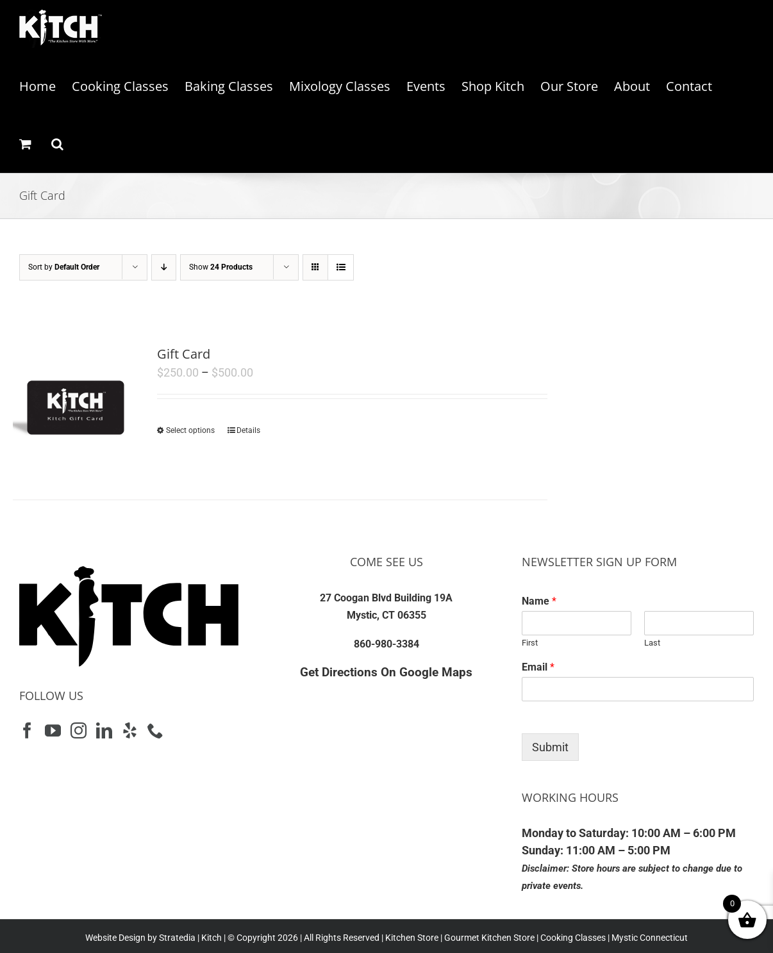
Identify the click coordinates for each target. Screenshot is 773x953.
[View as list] (340, 267)
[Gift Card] (74, 406)
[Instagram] (79, 730)
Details (248, 430)
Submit (550, 747)
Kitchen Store (410, 938)
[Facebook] (27, 730)
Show (221, 267)
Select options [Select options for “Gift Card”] (190, 430)
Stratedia (177, 938)
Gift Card (183, 353)
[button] (57, 144)
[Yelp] (130, 730)
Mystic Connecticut (649, 938)
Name (539, 601)
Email (538, 667)
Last (652, 643)
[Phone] (155, 730)
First (530, 643)
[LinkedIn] (104, 730)
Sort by (63, 267)
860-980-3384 (386, 644)
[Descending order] (163, 267)
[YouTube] (53, 730)
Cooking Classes (572, 938)
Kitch (212, 938)
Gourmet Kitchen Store (489, 938)
